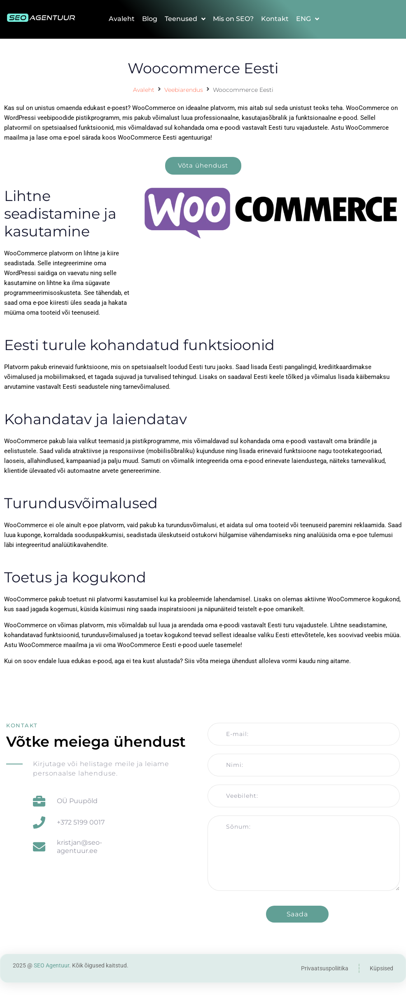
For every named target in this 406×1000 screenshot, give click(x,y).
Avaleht (143, 89)
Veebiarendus (183, 89)
